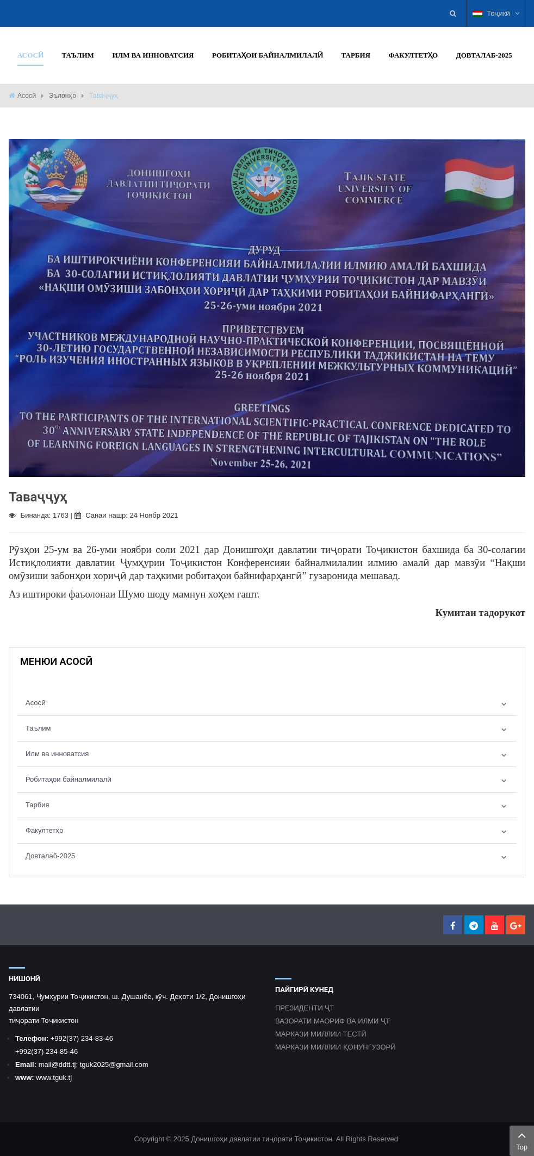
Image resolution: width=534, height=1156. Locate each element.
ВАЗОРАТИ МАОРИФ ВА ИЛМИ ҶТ (332, 1021)
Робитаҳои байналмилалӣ (68, 779)
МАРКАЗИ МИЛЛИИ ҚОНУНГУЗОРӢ (335, 1047)
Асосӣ (26, 95)
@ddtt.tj (63, 1064)
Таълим (38, 728)
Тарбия (37, 805)
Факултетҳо (45, 830)
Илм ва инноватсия (57, 754)
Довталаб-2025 (50, 856)
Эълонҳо (62, 95)
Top (522, 1139)
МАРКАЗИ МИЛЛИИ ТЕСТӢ (321, 1034)
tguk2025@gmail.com (114, 1064)
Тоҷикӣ (496, 13)
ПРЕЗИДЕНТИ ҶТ (304, 1008)
